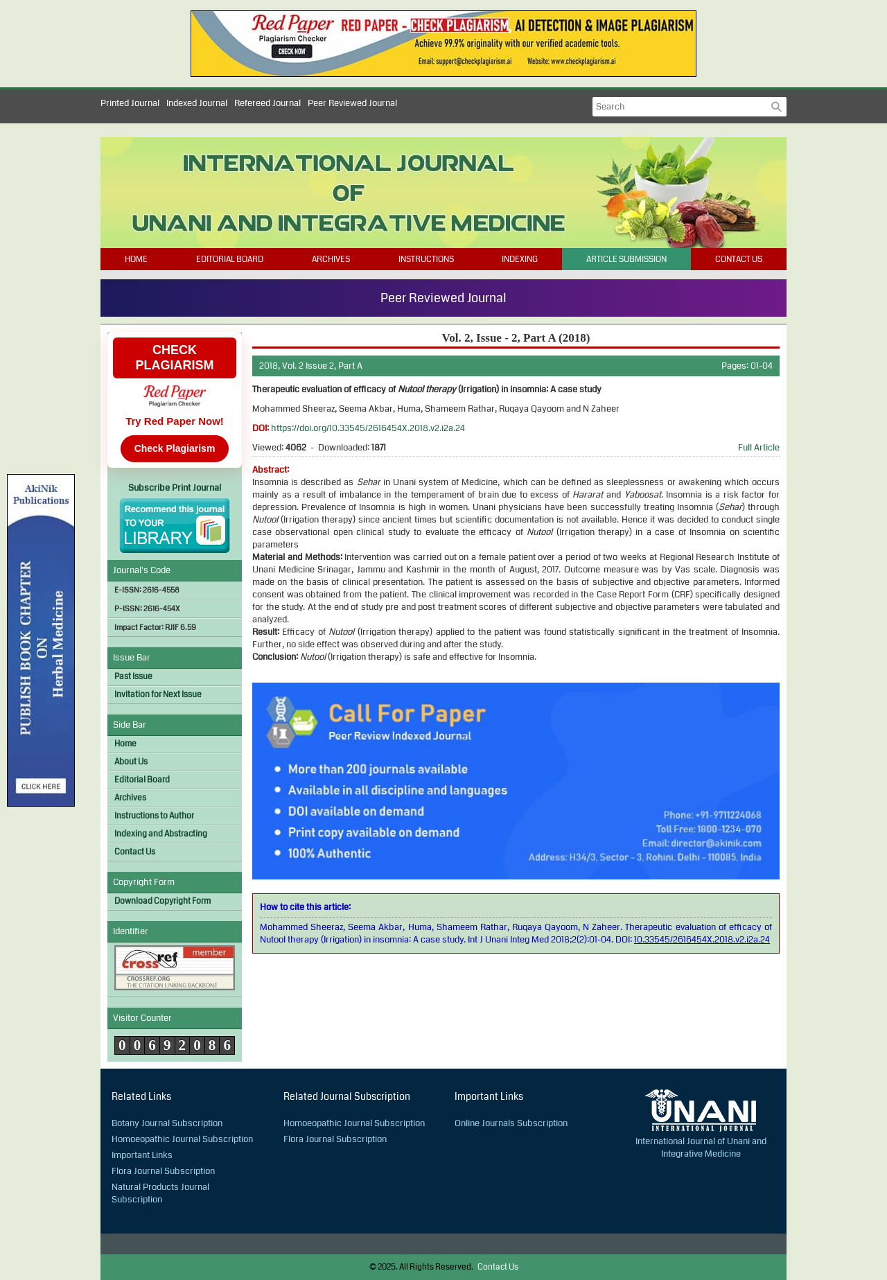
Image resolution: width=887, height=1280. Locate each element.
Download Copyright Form (162, 901)
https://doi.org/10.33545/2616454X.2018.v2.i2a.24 (368, 428)
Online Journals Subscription (511, 1123)
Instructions (426, 259)
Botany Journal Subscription (167, 1123)
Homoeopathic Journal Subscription (182, 1139)
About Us (131, 762)
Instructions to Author (154, 816)
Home (136, 259)
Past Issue (133, 677)
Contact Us (738, 259)
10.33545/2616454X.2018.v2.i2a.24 (702, 939)
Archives (331, 259)
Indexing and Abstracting (160, 834)
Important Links (142, 1155)
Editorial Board (229, 259)
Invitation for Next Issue (158, 695)
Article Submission (626, 259)
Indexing (520, 259)
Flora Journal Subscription (163, 1171)
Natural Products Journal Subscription (160, 1193)
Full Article (759, 447)
